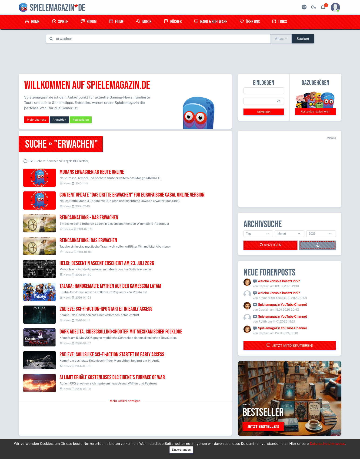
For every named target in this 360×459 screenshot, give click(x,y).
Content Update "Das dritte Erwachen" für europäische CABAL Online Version (132, 194)
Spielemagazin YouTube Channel (282, 304)
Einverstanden (181, 449)
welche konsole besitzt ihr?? (279, 281)
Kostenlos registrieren (315, 111)
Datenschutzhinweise (327, 443)
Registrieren (81, 119)
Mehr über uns (36, 119)
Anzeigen (270, 245)
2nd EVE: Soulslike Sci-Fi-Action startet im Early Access (112, 354)
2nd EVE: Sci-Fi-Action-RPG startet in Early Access (106, 309)
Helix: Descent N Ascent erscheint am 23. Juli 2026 (107, 263)
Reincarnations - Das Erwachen (89, 217)
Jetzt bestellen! (263, 426)
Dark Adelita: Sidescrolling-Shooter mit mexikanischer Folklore (121, 331)
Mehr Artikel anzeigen (125, 401)
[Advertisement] (180, 57)
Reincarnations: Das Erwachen (88, 240)
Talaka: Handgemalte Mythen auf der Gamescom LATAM (110, 286)
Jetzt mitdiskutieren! (289, 345)
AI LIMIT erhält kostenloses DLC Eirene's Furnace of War (112, 377)
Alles (279, 39)
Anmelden (59, 119)
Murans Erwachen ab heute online (92, 172)
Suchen (303, 39)
